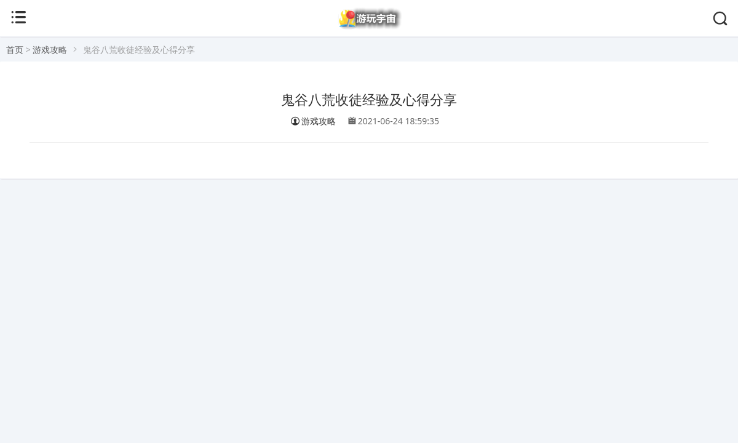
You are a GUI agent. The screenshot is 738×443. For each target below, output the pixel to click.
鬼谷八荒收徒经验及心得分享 (369, 100)
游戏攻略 (50, 49)
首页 (14, 49)
